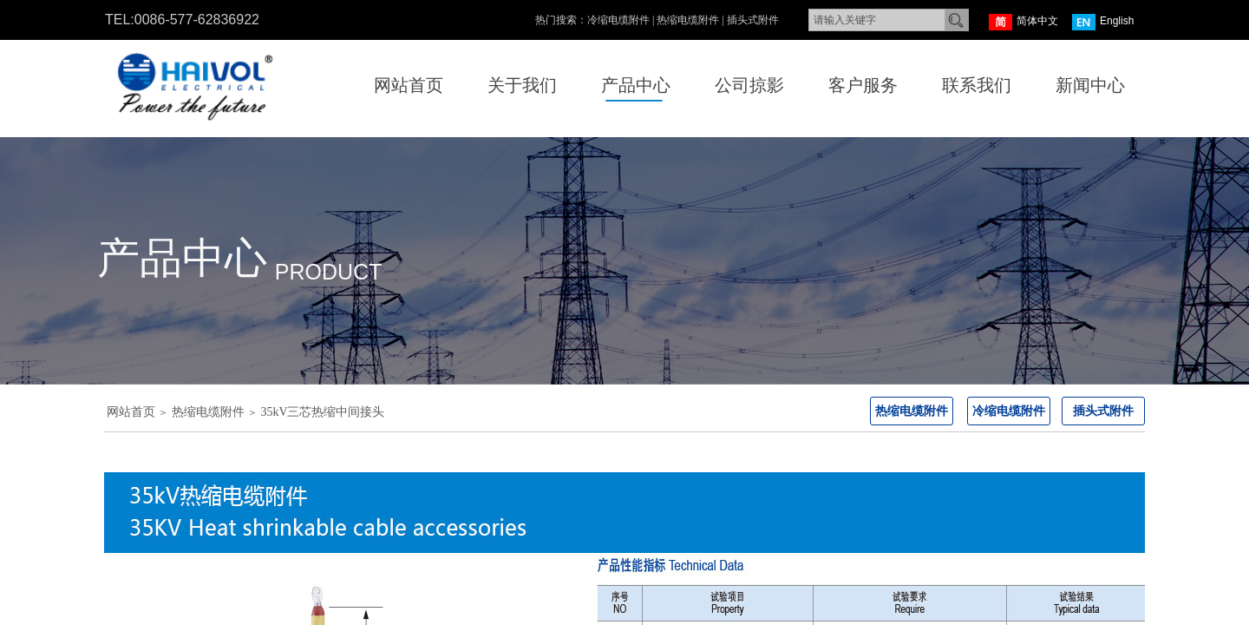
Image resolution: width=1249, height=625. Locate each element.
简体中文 (1023, 22)
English (1103, 22)
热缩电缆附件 (208, 411)
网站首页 (131, 411)
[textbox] (876, 20)
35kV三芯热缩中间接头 (322, 411)
